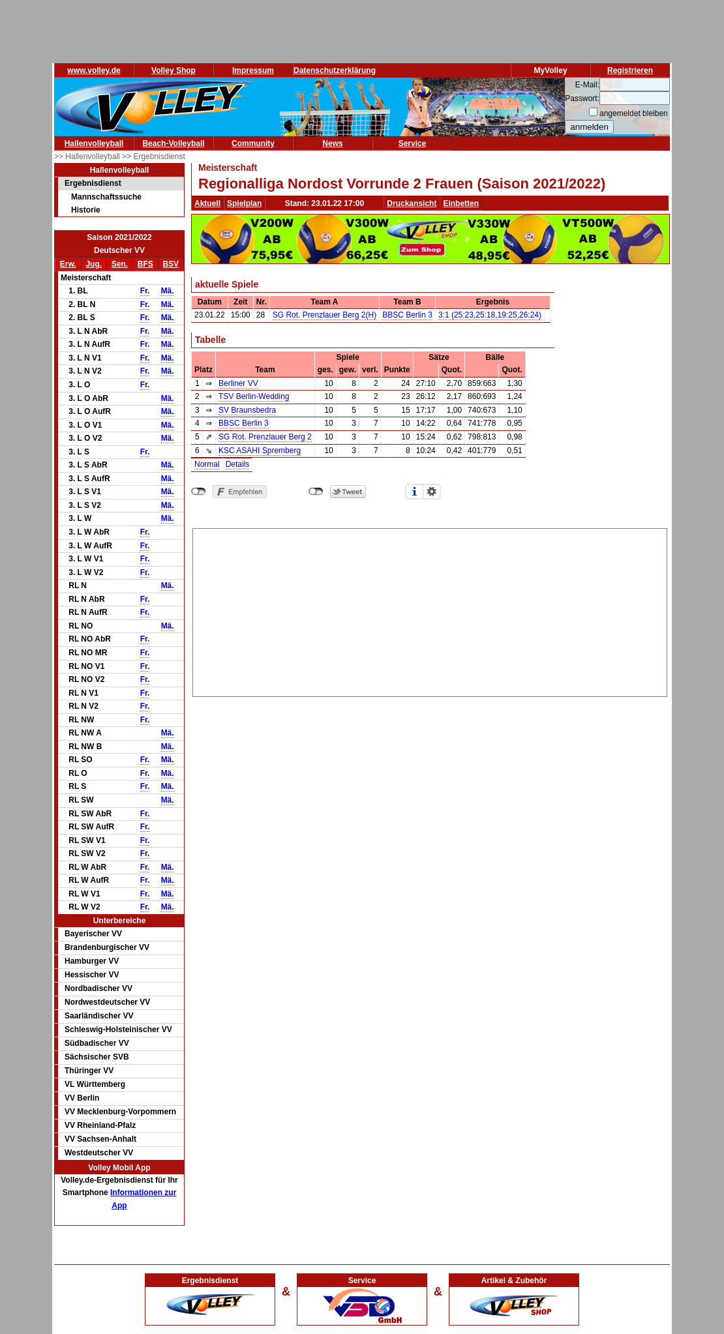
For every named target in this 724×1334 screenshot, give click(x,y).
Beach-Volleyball (173, 143)
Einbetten (461, 203)
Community (253, 143)
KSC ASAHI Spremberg (260, 450)
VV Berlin (82, 1098)
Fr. (145, 290)
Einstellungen (432, 491)
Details (238, 464)
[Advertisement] (430, 610)
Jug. (93, 264)
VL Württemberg (95, 1084)
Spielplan (244, 203)
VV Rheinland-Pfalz (100, 1125)
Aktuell (207, 203)
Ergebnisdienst (93, 183)
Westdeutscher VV (99, 1152)
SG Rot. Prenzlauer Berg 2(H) (324, 314)
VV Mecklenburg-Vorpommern (120, 1111)
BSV (170, 264)
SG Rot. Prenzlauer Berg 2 (265, 436)
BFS (145, 264)
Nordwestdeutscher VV (107, 1002)
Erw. (68, 264)
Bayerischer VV (93, 933)
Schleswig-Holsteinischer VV (118, 1029)
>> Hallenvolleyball (88, 156)
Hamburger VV (92, 961)
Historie (85, 210)
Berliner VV (238, 383)
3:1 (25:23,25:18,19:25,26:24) (489, 314)
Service (413, 143)
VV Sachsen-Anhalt (100, 1139)
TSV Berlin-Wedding (254, 396)
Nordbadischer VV (98, 988)
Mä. (167, 290)
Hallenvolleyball (94, 143)
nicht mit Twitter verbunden (316, 492)
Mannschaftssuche (106, 196)
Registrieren (630, 70)
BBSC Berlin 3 (407, 314)
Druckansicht (411, 203)
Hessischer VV (92, 974)
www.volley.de (93, 70)
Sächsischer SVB (97, 1056)
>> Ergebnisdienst (153, 156)
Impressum (253, 70)
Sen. (120, 264)
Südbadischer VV (97, 1043)
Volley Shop (173, 70)
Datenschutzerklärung (335, 70)
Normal (207, 464)
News (332, 143)
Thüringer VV (89, 1070)
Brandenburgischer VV (107, 947)
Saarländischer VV (99, 1015)
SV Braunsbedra (247, 410)
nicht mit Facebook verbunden (198, 492)
